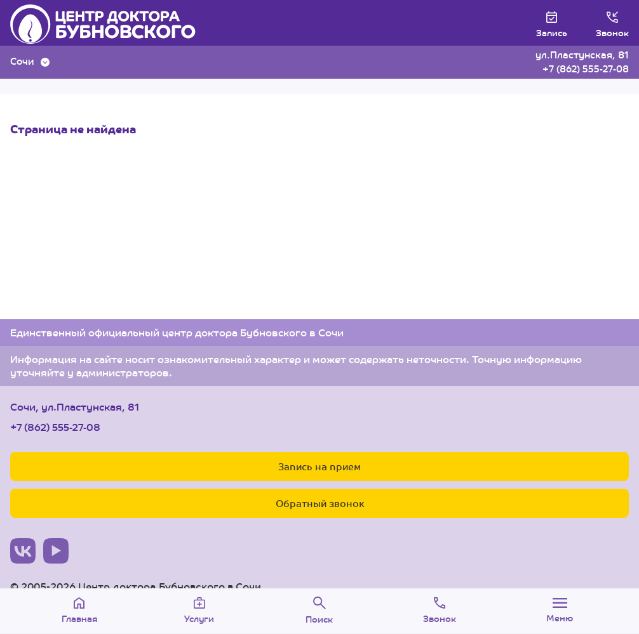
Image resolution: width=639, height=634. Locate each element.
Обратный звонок (320, 503)
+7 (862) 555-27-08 (585, 68)
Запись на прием (319, 466)
